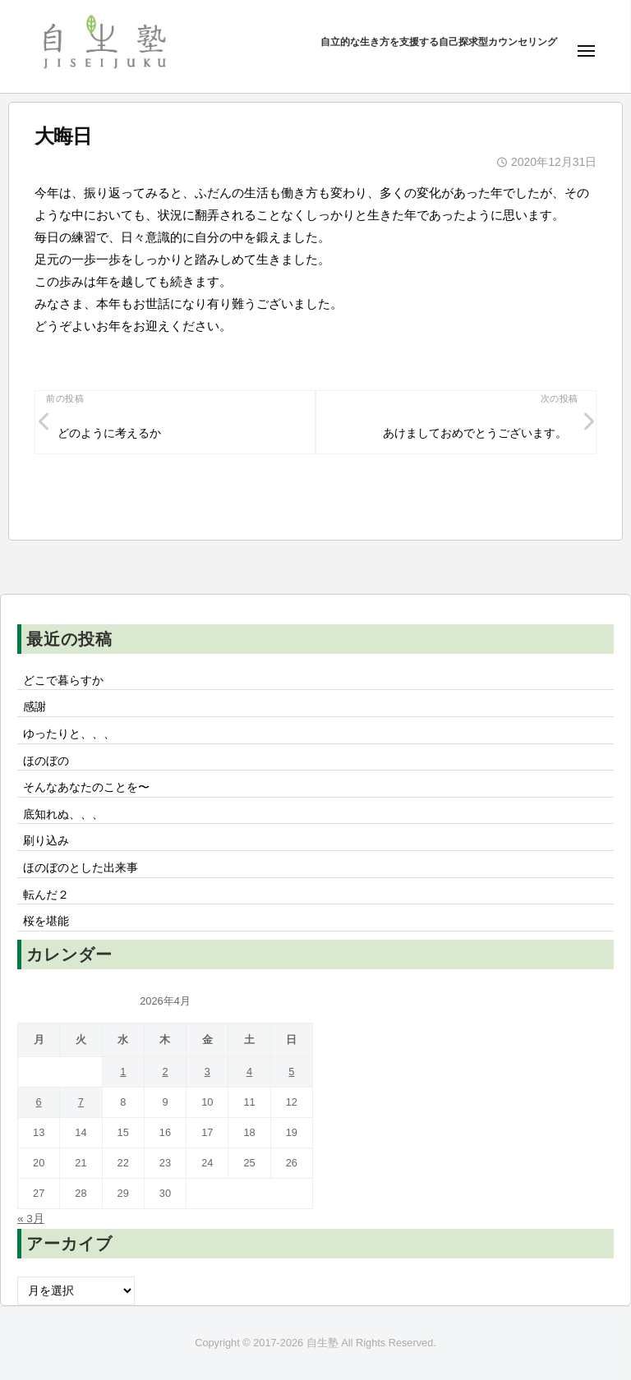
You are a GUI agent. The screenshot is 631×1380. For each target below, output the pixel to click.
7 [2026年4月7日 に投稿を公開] (81, 1102)
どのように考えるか (109, 433)
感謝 (34, 707)
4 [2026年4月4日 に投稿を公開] (249, 1071)
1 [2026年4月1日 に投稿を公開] (123, 1071)
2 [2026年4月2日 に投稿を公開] (165, 1071)
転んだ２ (46, 895)
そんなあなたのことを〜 (86, 787)
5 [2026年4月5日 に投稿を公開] (291, 1071)
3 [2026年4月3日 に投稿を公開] (207, 1071)
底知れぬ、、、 (63, 814)
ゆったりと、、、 (69, 734)
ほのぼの (46, 761)
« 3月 (30, 1218)
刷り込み (46, 841)
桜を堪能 (46, 921)
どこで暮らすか (63, 680)
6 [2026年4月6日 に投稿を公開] (39, 1102)
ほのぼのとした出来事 (80, 868)
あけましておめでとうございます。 (475, 433)
